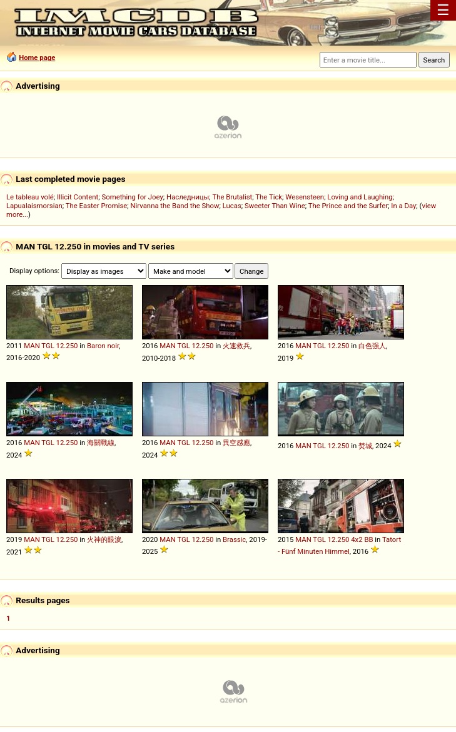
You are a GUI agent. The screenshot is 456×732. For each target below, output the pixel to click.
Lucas (232, 205)
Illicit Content (77, 197)
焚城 (365, 445)
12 (60, 345)
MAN (31, 345)
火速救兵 (236, 345)
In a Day (403, 205)
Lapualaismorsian (34, 205)
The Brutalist (232, 197)
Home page (37, 57)
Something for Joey (132, 197)
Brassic (234, 539)
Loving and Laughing (359, 197)
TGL (47, 345)
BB (368, 539)
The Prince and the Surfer (348, 205)
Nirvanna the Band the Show (175, 205)
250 (72, 345)
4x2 (356, 539)
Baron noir (103, 345)
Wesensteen (304, 197)
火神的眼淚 (104, 539)
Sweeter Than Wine (275, 205)
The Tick (268, 197)
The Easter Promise (97, 205)
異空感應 (236, 442)
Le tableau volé (30, 197)
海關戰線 (100, 442)
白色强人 (372, 345)
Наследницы (187, 197)
